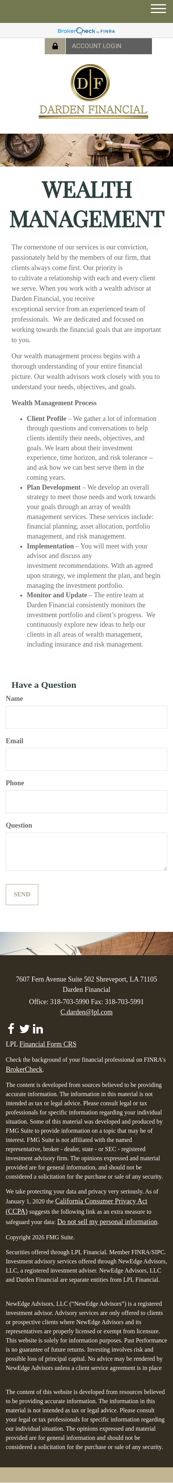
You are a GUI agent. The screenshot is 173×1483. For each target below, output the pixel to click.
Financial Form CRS (48, 1044)
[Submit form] (22, 894)
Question (19, 825)
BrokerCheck (24, 1069)
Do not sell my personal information (107, 1222)
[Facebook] (11, 1026)
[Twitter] (24, 1026)
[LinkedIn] (38, 1026)
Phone (15, 783)
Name (14, 698)
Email (14, 741)
